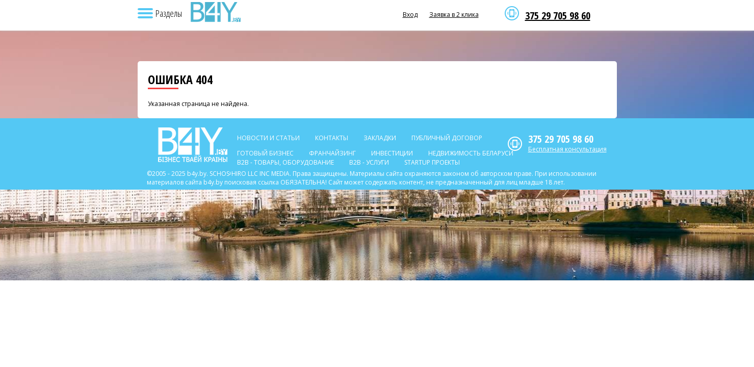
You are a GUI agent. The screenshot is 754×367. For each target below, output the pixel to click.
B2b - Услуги (369, 162)
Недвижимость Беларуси (470, 153)
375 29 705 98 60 (557, 15)
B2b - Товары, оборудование (285, 162)
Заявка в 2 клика (454, 14)
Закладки (379, 138)
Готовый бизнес (265, 153)
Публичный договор (446, 138)
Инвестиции (392, 153)
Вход (410, 14)
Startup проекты (432, 162)
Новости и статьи (268, 138)
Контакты (331, 138)
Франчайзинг (332, 153)
